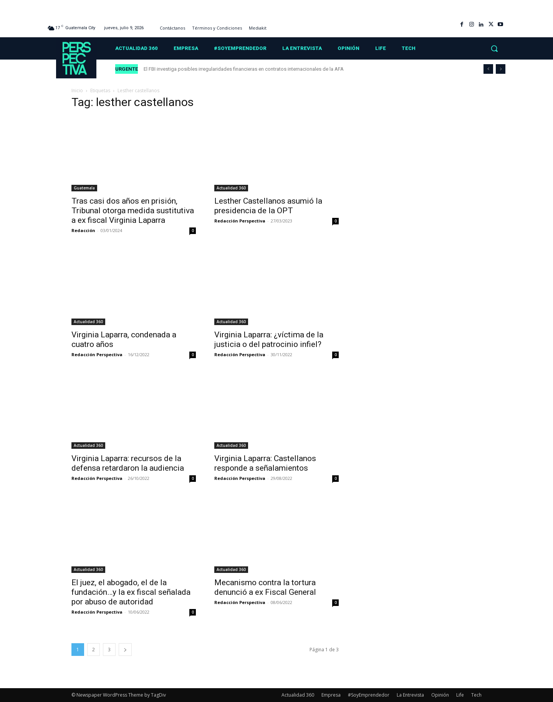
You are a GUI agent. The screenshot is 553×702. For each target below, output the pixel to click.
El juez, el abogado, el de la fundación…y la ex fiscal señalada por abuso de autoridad (130, 592)
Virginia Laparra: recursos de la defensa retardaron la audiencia (127, 463)
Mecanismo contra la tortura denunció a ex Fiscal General (265, 587)
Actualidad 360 (231, 188)
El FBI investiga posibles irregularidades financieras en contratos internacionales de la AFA (244, 69)
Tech (476, 695)
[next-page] (125, 649)
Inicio (77, 90)
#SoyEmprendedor (368, 695)
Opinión (440, 695)
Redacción (83, 230)
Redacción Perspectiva (239, 221)
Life (460, 695)
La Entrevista (410, 695)
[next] (500, 69)
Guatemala (84, 188)
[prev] (488, 69)
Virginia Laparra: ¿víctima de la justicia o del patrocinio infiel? (268, 339)
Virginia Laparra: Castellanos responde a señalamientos (265, 463)
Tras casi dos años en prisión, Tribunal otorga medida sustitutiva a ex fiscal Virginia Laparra (132, 210)
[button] (494, 48)
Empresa (331, 695)
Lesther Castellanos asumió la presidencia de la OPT (268, 205)
